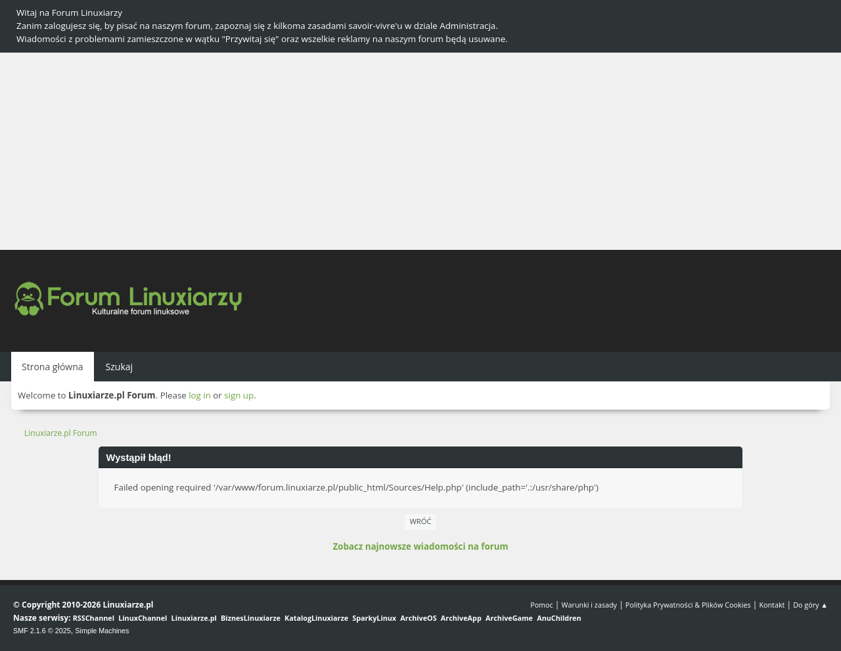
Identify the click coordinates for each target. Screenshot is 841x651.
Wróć (421, 521)
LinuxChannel (142, 618)
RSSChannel (93, 618)
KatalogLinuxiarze (316, 618)
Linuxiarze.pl (194, 618)
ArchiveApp (461, 618)
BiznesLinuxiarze (251, 618)
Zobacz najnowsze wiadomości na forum (420, 546)
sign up (239, 395)
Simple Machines (102, 631)
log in (200, 395)
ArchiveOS (418, 618)
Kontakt (771, 605)
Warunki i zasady (589, 605)
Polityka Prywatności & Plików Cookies (688, 605)
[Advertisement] (420, 151)
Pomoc (541, 605)
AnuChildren (559, 618)
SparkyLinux (374, 618)
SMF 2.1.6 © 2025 (42, 631)
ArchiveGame (509, 618)
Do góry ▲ (810, 605)
